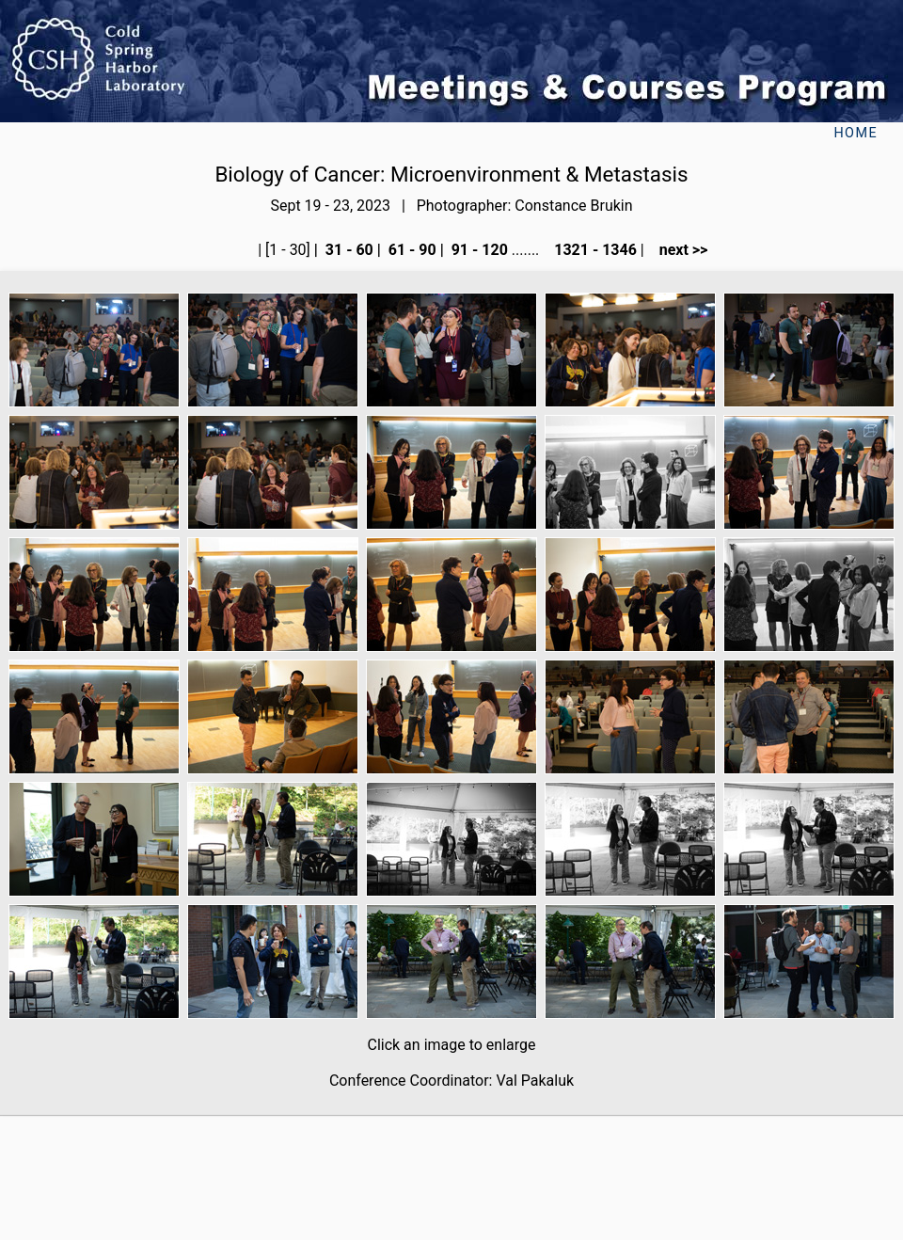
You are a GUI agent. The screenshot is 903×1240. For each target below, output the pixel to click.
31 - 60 (347, 250)
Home (855, 133)
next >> (678, 250)
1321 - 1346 (593, 250)
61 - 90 (410, 250)
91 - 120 (478, 250)
